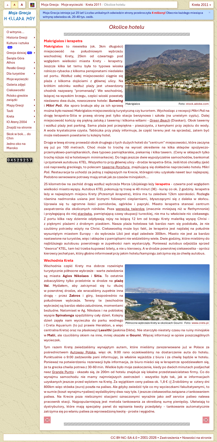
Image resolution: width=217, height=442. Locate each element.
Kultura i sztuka (18, 45)
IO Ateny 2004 (17, 122)
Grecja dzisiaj (19, 53)
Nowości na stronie (196, 437)
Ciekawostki (16, 90)
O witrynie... (15, 32)
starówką (85, 213)
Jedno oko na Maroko (16, 146)
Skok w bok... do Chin (19, 136)
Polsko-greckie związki (17, 98)
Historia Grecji (17, 37)
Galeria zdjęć (16, 85)
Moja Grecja (50, 5)
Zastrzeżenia (169, 437)
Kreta (10, 116)
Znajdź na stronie (19, 127)
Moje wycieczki (72, 5)
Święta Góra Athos (15, 60)
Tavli (10, 111)
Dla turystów (16, 73)
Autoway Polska (83, 352)
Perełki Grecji (16, 68)
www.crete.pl (200, 323)
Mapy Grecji (15, 105)
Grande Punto (63, 372)
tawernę (115, 167)
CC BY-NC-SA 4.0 (124, 437)
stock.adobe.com (197, 104)
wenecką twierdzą (130, 209)
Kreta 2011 (94, 5)
